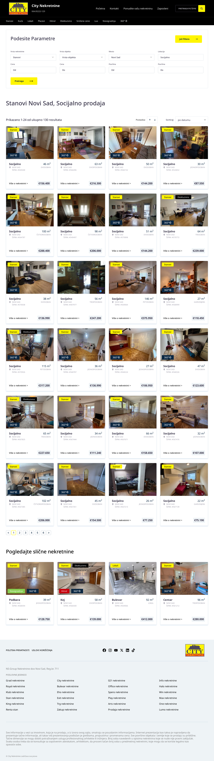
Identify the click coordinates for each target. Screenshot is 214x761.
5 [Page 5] (37, 531)
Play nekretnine (117, 697)
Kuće (20, 21)
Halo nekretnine (168, 685)
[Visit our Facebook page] (104, 649)
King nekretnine (15, 702)
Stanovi (9, 21)
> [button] (49, 531)
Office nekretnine (118, 685)
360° (123, 21)
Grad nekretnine (15, 679)
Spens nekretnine (118, 691)
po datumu (184, 119)
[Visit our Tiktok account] (133, 649)
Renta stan (12, 708)
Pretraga (24, 80)
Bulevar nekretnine (67, 685)
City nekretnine (65, 679)
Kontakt (114, 8)
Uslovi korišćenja (42, 649)
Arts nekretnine (117, 702)
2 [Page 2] (19, 531)
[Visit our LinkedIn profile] (127, 649)
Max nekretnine (168, 697)
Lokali (30, 21)
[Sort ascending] (150, 118)
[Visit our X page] (121, 649)
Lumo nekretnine (168, 708)
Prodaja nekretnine (119, 708)
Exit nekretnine (65, 697)
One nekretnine (168, 702)
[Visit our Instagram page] (110, 649)
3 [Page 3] (25, 531)
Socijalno (165, 56)
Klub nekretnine (15, 691)
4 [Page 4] (31, 531)
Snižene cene (83, 21)
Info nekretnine (168, 679)
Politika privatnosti (17, 649)
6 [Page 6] (43, 531)
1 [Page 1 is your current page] (13, 531)
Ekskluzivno (66, 21)
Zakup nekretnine (67, 708)
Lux (96, 21)
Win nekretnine (167, 691)
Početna (100, 8)
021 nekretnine (116, 679)
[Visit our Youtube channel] (116, 649)
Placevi (41, 21)
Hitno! (53, 21)
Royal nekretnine (15, 685)
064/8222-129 (38, 11)
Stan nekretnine (15, 697)
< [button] (8, 531)
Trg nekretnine (65, 702)
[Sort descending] (155, 118)
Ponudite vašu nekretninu (138, 8)
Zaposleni (162, 8)
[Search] (201, 8)
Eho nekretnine (65, 691)
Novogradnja (109, 21)
